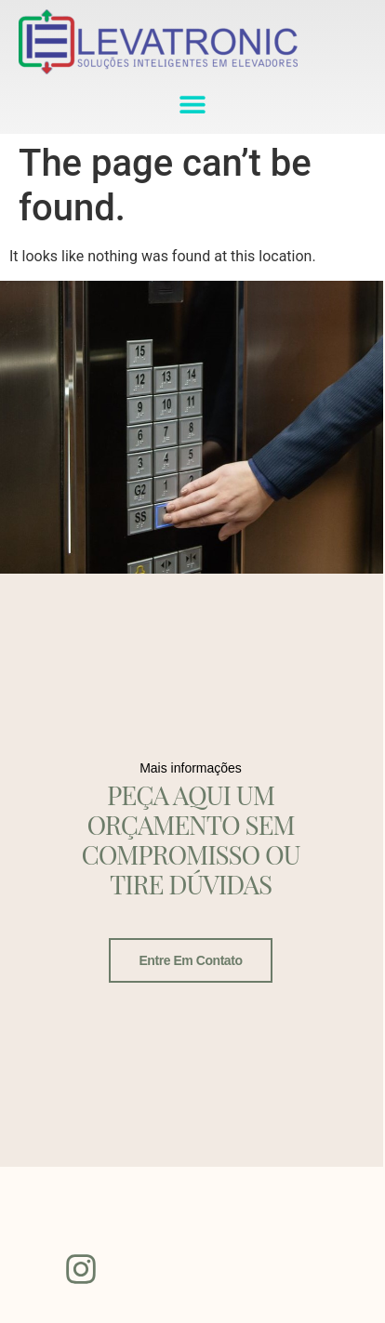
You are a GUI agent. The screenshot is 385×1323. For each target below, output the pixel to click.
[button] (193, 104)
